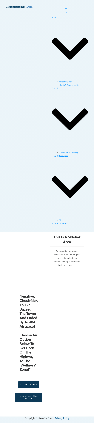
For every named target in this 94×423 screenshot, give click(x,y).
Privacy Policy (62, 418)
